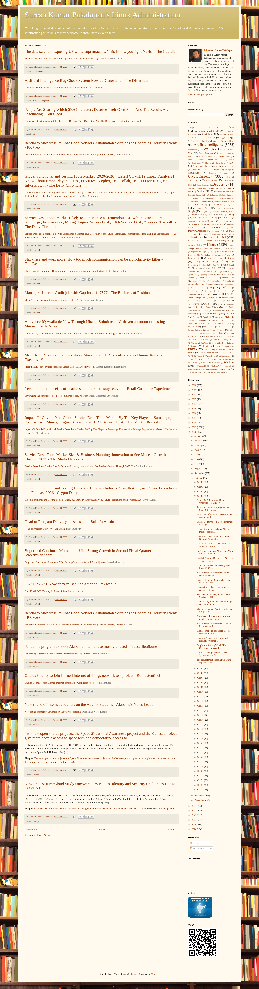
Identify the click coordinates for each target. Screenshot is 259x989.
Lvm (190, 255)
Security (230, 313)
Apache (211, 137)
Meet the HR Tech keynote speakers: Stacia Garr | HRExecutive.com (60, 366)
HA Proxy (219, 215)
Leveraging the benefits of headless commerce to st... (213, 588)
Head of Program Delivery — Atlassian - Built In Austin (69, 521)
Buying (216, 159)
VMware (201, 359)
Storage (191, 330)
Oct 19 (200, 733)
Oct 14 (200, 710)
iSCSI (206, 234)
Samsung (196, 310)
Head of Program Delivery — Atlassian (45, 528)
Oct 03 (200, 491)
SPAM (220, 323)
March (197, 445)
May (196, 454)
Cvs (228, 177)
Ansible (36, 167)
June (196, 459)
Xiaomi (227, 369)
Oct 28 (200, 775)
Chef (231, 162)
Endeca (222, 198)
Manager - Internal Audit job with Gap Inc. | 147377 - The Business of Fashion (87, 293)
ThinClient (218, 336)
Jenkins (195, 237)
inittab (229, 224)
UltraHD (227, 346)
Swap (222, 330)
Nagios (217, 261)
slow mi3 (211, 320)
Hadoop (195, 218)
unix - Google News (214, 349)
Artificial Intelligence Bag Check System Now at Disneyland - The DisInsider (86, 80)
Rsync (216, 307)
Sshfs (213, 327)
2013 (194, 399)
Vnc (211, 359)
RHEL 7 (220, 304)
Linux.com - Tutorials (212, 248)
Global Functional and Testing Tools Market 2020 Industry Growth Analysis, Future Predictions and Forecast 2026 (83, 499)
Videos (199, 356)
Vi (192, 356)
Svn (214, 330)
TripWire (204, 343)
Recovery (208, 294)
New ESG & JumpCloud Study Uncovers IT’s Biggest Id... (211, 501)
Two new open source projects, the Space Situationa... (213, 508)
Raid (198, 294)
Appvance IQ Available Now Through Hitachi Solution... (214, 603)
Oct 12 (200, 701)
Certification (196, 163)
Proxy (204, 288)
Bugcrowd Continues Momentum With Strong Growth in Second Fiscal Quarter (65, 562)
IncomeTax (195, 224)
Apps (232, 137)
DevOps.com (74, 761)
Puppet (214, 287)
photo (195, 281)
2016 (194, 413)
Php (204, 281)
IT (219, 234)
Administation (201, 131)
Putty (229, 288)
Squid (197, 327)
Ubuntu (205, 346)
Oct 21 (200, 743)
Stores (199, 330)
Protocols (194, 288)
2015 (194, 408)
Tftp (207, 336)
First (226, 201)
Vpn (219, 359)
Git (34, 134)
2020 (194, 432)
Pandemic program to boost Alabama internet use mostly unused (57, 653)
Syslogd (231, 330)
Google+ (204, 211)
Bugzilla (191, 159)
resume (219, 301)
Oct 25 (200, 761)
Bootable (211, 156)
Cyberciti (192, 180)
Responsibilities (208, 301)
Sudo (207, 330)
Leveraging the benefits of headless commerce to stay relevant (56, 395)
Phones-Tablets (228, 278)
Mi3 (228, 255)
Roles (190, 307)
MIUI (210, 258)
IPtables (194, 234)
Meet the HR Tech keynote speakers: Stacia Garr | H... (214, 595)
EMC (204, 198)
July (196, 464)
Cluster (216, 169)
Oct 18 (200, 729)
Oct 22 (200, 747)
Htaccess (211, 221)
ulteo (218, 346)
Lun (229, 252)
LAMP (190, 245)
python (197, 291)
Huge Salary (223, 221)
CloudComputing (199, 169)
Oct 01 (200, 482)
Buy (209, 159)
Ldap (199, 245)
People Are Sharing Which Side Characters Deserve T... (211, 646)
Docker (201, 191)
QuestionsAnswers (224, 291)
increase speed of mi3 (213, 224)
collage (228, 170)
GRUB (201, 214)
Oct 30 (200, 785)
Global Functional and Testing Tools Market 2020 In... (213, 566)
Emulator (212, 198)
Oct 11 (200, 696)
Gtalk (210, 215)
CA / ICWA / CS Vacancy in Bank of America (48, 591)
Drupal (198, 195)
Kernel (209, 241)
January (198, 436)
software (191, 323)
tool (225, 340)
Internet (36, 666)
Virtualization (224, 356)
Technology (218, 333)
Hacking (230, 214)
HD (203, 218)
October (198, 478)
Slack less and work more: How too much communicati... (213, 617)
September (199, 473)
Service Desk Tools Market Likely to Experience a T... (214, 625)
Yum (222, 372)
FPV (233, 201)
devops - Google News (197, 188)
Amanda (228, 131)
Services (218, 317)
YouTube (213, 372)
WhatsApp (205, 363)
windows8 (227, 366)
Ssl (219, 327)
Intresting (215, 231)
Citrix (224, 166)
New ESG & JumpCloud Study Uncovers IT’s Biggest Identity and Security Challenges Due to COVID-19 (88, 808)
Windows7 (215, 366)
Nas (230, 262)
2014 (194, 404)
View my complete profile (200, 94)
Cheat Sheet (220, 163)
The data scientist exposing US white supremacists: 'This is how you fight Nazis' (66, 58)
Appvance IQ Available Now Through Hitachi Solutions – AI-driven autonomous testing (70, 333)
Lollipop (213, 252)
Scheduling (217, 310)
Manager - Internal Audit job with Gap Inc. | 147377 (51, 299)
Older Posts (172, 830)
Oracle (220, 274)
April (197, 450)
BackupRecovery (206, 153)
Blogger (154, 974)
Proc (202, 284)
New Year (213, 265)
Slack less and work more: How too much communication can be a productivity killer (68, 270)
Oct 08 (200, 682)
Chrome (207, 166)
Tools (232, 339)
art (194, 141)
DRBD (228, 192)
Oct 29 (200, 780)
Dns (189, 191)
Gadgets (218, 204)
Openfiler (191, 271)
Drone (190, 195)
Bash (221, 153)
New (204, 265)
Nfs (221, 265)
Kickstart (221, 241)
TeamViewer (204, 333)
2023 (194, 815)
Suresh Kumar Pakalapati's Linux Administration (102, 14)
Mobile (218, 258)
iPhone (231, 231)
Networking (193, 265)
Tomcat (216, 339)
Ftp (208, 205)
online (229, 268)
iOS (224, 231)
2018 (194, 423)
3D (196, 128)
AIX (217, 131)
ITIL (225, 234)
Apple (223, 138)
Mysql (205, 261)
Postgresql (192, 284)
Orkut (229, 275)
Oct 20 (200, 738)
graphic (231, 211)
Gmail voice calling (223, 208)
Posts (194, 843)
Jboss (232, 234)
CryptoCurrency (200, 176)
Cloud (232, 166)
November (199, 795)
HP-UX (201, 221)
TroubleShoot (217, 343)
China (198, 166)
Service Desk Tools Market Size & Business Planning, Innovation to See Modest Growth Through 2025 (77, 466)
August (198, 468)
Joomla (190, 241)
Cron (226, 173)
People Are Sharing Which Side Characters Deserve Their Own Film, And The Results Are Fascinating (77, 121)
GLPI (199, 208)
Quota (190, 294)
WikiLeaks (216, 363)
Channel (208, 163)
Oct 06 (200, 673)
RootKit (199, 307)
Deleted (198, 185)
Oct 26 (200, 766)
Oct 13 (200, 706)
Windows (229, 362)
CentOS (231, 159)
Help (221, 218)
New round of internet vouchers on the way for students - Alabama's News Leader (90, 704)
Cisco (216, 166)
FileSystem (206, 201)
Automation (192, 150)
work (212, 369)
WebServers (192, 363)
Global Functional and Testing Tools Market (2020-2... (213, 632)
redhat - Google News (197, 297)
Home (102, 830)
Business (201, 159)
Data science (38, 71)
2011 (194, 390)
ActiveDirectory (217, 128)
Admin (231, 127)
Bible (229, 153)
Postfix (228, 281)
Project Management (226, 284)
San (206, 310)
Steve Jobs (228, 327)
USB (229, 349)
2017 (190, 128)
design (206, 185)
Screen (228, 310)
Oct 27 (200, 771)
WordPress (203, 369)
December (199, 800)
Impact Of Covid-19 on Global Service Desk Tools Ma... (215, 581)
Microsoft (193, 258)
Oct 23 (200, 752)
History (229, 218)
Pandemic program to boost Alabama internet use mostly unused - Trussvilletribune (91, 646)
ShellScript (229, 317)
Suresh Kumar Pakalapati (220, 50)
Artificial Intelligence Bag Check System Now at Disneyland (56, 87)
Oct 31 (200, 789)
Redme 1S (215, 297)
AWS (205, 149)
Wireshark (192, 369)
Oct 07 (200, 678)
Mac (198, 255)
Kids (230, 241)
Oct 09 (200, 687)
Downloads (218, 192)
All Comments (198, 848)
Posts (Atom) (43, 835)
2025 (194, 824)
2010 (194, 385)
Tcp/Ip (193, 333)
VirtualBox (210, 356)
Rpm (208, 307)
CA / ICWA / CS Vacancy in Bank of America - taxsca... (214, 545)
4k (201, 128)
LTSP (222, 252)
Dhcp (229, 188)
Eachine (215, 195)
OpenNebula (207, 271)
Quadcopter (208, 291)
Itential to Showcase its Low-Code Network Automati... (213, 537)
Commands (193, 173)
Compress (212, 173)
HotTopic (191, 221)
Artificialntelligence (41, 100)
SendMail (207, 317)
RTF (223, 307)
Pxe (189, 291)
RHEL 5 (198, 304)
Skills (200, 320)
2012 (194, 394)
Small (221, 320)
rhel (189, 304)
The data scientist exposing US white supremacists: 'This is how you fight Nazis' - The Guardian (101, 51)
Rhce (228, 301)
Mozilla (196, 262)
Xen (219, 369)
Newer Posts (31, 830)
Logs (204, 252)
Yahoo (204, 372)
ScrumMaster (209, 313)
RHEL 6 (209, 304)
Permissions (212, 278)
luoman (134, 974)
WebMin (228, 359)
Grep (193, 215)
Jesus (210, 237)
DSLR (206, 195)
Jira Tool (36, 209)
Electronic (195, 198)
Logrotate (194, 252)
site (192, 320)
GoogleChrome (218, 211)
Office (205, 268)
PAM (202, 278)
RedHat (222, 294)
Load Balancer (228, 248)
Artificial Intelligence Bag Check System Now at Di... (212, 654)
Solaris (201, 323)
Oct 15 (200, 715)
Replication (227, 297)
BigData (191, 156)
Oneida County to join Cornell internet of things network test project (59, 682)
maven (220, 255)
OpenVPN (192, 275)
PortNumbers (215, 281)
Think (229, 336)
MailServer (208, 255)
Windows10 (201, 366)
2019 (194, 427)
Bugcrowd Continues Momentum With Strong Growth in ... (215, 552)
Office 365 (216, 268)
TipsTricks (205, 339)
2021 (194, 806)
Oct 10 (200, 692)
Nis (189, 268)
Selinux (196, 317)
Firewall (218, 201)
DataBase (228, 181)
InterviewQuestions (197, 231)
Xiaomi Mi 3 (193, 372)
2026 (194, 829)
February (198, 440)
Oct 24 (200, 757)
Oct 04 (200, 496)
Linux (211, 244)
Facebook (194, 201)
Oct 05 (200, 668)
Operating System (206, 275)
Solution (211, 323)
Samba (231, 307)
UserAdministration (209, 353)
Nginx (229, 265)
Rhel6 (229, 304)
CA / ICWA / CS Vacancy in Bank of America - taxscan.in (71, 584)
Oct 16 (200, 720)
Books (201, 156)
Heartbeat (212, 218)
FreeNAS (200, 205)
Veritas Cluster (228, 353)
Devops (36, 775)
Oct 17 (200, 724)
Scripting (192, 314)
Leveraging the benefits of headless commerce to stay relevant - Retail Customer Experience (98, 388)
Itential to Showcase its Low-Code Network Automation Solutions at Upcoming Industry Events (74, 154)
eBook (223, 195)
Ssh (204, 327)
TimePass (192, 339)
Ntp (197, 268)
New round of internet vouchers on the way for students (53, 711)
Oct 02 (200, 487)
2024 (194, 820)
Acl (207, 128)
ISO (213, 234)
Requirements (193, 301)
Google (191, 211)
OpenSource (224, 271)
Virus (190, 359)
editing (231, 195)
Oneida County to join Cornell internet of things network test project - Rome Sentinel (92, 675)
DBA (190, 185)
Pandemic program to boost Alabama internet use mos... (214, 530)
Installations (192, 228)
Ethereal (231, 198)
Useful (191, 352)
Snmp (229, 320)
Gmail (207, 208)
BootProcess (224, 156)
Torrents (194, 343)
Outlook (191, 278)
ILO (232, 221)
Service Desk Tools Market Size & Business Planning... (213, 574)
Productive (212, 284)
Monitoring (229, 258)
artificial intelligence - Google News (216, 141)
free (192, 205)
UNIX (191, 349)
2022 (194, 810)
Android (192, 134)
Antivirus (200, 138)
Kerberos (200, 241)
